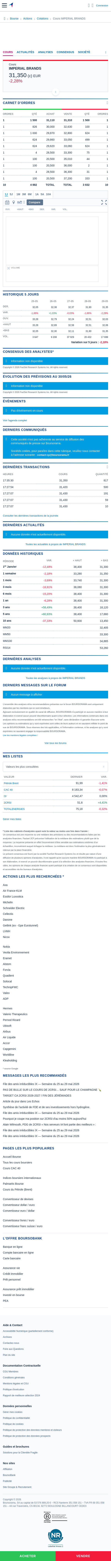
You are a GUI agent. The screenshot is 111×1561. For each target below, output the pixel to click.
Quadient (8, 975)
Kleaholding (10, 1060)
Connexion (102, 5)
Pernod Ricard (11, 1020)
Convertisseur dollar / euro (19, 1204)
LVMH (6, 931)
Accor (6, 1043)
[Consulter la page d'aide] (92, 5)
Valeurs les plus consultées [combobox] (22, 766)
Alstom (7, 964)
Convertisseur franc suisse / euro (22, 1226)
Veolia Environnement (16, 952)
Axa (5, 884)
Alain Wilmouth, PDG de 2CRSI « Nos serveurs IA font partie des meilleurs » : (49, 1124)
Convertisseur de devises (18, 1199)
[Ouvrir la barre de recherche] (89, 5)
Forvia (6, 969)
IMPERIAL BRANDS (25, 68)
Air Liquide (9, 1037)
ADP (5, 998)
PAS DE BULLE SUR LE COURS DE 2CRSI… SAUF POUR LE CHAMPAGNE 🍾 (52, 1089)
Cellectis (8, 913)
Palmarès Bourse (13, 1183)
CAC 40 (8, 789)
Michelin (8, 902)
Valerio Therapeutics (15, 1014)
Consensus (65, 52)
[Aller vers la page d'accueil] (11, 5)
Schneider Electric (14, 908)
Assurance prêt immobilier (18, 1289)
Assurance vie (11, 1268)
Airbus (7, 1031)
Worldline (8, 1054)
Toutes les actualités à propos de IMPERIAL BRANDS (55, 544)
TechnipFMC (10, 987)
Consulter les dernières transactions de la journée (30, 515)
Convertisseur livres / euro (18, 1220)
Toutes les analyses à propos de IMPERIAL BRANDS (55, 678)
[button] (4, 5)
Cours (8, 52)
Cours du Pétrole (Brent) (17, 1189)
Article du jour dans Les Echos (21, 1101)
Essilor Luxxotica (13, 896)
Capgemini (9, 1048)
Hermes (7, 1008)
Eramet (7, 958)
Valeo (6, 993)
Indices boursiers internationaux (22, 1177)
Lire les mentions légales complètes (20, 735)
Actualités (25, 52)
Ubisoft (7, 1025)
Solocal (7, 981)
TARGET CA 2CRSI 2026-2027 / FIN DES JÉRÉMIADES (37, 1095)
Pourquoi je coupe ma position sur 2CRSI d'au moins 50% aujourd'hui (44, 1118)
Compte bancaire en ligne (18, 1252)
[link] (28, 1331)
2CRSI (7, 802)
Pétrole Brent (11, 783)
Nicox (6, 937)
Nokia (6, 946)
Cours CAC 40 (11, 1168)
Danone (7, 919)
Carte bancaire (12, 1258)
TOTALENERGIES (14, 809)
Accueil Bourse (12, 1156)
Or (5, 796)
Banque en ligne (12, 1246)
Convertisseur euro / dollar (19, 1210)
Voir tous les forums (55, 743)
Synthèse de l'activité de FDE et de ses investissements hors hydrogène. (46, 1107)
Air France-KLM (12, 890)
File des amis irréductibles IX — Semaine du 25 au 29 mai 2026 (41, 1084)
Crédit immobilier (13, 1273)
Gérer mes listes (12, 819)
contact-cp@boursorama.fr (53, 454)
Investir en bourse (13, 1295)
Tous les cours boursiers (17, 1162)
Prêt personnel (11, 1279)
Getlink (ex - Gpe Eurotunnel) (20, 925)
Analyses (45, 52)
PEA (5, 1300)
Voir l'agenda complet (15, 420)
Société (84, 52)
